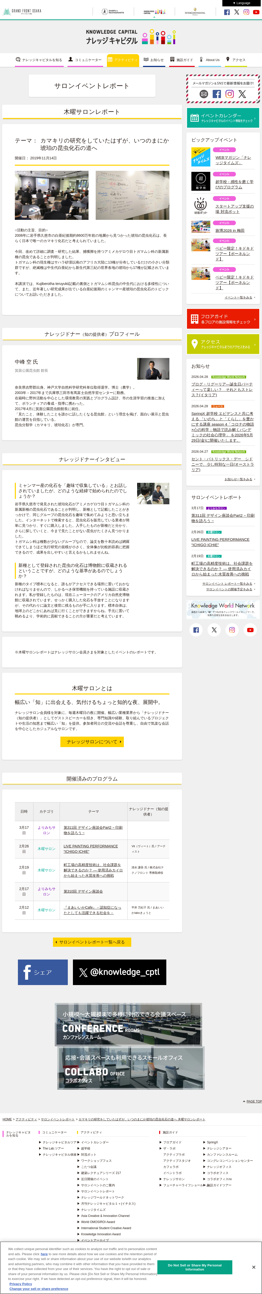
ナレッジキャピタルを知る (42, 60)
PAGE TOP (254, 1101)
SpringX (210, 1142)
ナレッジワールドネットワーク (100, 1197)
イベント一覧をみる (238, 297)
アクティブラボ (174, 1154)
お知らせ (157, 60)
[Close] (253, 1267)
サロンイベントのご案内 (96, 1185)
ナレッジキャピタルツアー (59, 1142)
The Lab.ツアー (51, 1148)
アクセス (239, 60)
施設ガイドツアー (217, 1185)
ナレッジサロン (172, 1179)
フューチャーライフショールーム (184, 1185)
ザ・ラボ (167, 1148)
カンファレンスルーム (220, 1154)
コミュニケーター (88, 60)
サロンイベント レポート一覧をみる (227, 583)
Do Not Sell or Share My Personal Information (195, 1268)
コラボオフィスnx (217, 1179)
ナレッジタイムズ (91, 1210)
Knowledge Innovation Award (99, 1234)
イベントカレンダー (93, 1142)
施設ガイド (185, 60)
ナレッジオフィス (217, 1167)
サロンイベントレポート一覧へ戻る (92, 942)
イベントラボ (172, 1173)
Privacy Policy (20, 1284)
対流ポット (86, 1154)
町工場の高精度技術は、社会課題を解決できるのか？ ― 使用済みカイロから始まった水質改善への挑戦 (93, 870)
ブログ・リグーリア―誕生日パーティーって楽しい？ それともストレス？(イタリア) (222, 389)
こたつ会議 (86, 1167)
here (44, 1254)
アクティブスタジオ (177, 1161)
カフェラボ (171, 1167)
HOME (7, 1119)
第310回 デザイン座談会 (83, 891)
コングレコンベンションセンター (228, 1161)
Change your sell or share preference (38, 1289)
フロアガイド (170, 1142)
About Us (213, 60)
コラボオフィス (215, 1173)
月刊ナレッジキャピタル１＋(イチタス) (106, 1203)
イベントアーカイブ (93, 1240)
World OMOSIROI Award (96, 1222)
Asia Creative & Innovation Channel (103, 1216)
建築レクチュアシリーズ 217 (99, 1173)
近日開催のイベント (93, 1179)
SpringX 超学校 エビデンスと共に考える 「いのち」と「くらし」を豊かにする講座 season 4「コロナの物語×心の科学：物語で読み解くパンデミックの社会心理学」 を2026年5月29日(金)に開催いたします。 (222, 426)
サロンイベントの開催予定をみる (229, 589)
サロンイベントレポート (58, 1119)
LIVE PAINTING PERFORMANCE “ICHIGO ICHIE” (220, 542)
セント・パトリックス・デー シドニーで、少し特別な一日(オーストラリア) (222, 464)
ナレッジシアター (217, 1148)
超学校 (83, 1148)
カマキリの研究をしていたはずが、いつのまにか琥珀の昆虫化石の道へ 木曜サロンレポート (142, 1119)
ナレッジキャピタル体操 (58, 1154)
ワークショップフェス (94, 1161)
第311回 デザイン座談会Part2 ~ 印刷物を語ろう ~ (223, 518)
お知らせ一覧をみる (238, 479)
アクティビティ (126, 60)
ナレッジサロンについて (92, 741)
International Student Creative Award (104, 1228)
